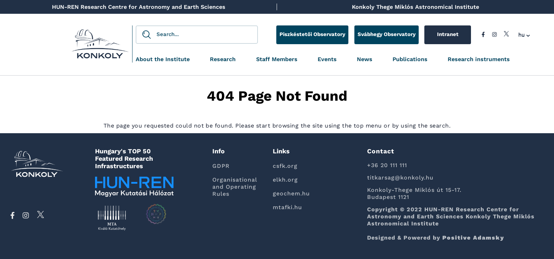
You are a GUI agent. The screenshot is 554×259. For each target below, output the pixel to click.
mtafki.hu (287, 207)
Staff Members (276, 60)
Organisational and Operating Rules (234, 186)
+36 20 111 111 (387, 165)
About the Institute (163, 60)
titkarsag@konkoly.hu (400, 177)
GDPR (221, 166)
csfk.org (285, 166)
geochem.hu (291, 193)
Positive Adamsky (473, 237)
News (364, 60)
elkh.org (285, 179)
